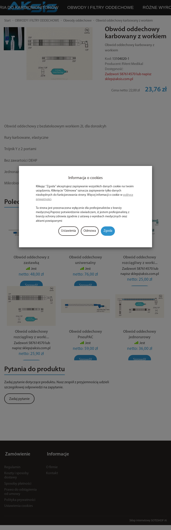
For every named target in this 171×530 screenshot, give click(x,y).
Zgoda (108, 231)
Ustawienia (68, 231)
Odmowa (89, 231)
